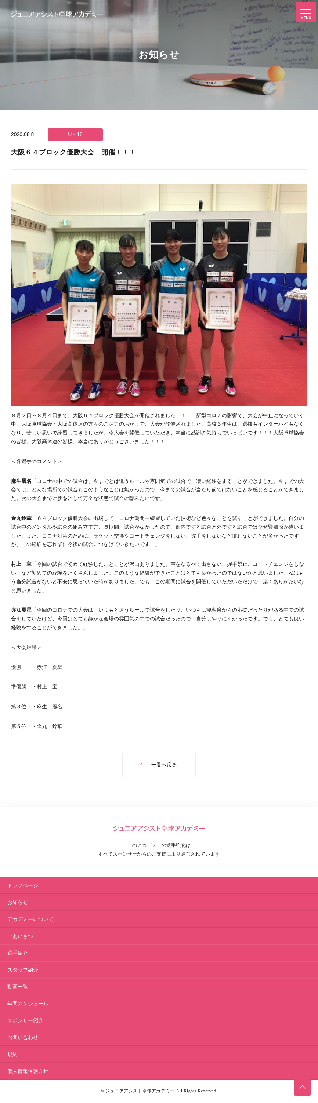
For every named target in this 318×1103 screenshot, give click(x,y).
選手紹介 (17, 953)
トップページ (22, 885)
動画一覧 (17, 987)
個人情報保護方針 (27, 1071)
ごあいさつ (20, 936)
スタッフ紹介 (22, 970)
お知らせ (17, 902)
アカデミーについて (30, 919)
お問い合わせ (22, 1037)
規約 (12, 1054)
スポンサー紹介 (25, 1020)
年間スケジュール (27, 1003)
